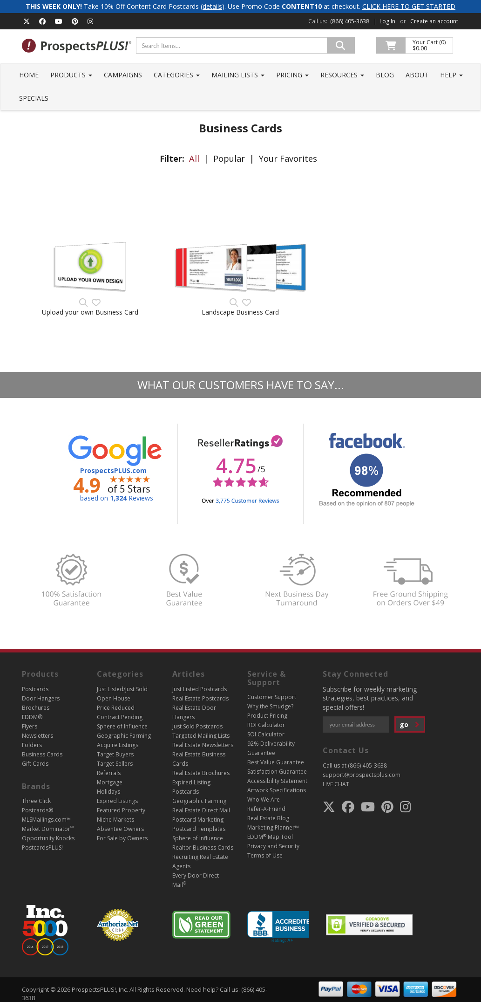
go (410, 724)
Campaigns (123, 74)
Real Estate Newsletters (202, 745)
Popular (229, 158)
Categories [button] (177, 74)
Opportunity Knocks (48, 838)
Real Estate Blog (268, 818)
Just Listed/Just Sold (122, 689)
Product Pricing (267, 716)
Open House (113, 698)
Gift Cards (35, 764)
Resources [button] (342, 74)
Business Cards (42, 754)
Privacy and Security (273, 846)
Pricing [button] (292, 74)
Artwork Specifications (276, 790)
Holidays (108, 792)
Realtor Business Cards (202, 847)
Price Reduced (116, 708)
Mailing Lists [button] (237, 74)
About (417, 74)
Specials (33, 98)
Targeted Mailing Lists (201, 736)
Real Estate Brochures (201, 773)
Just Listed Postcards (199, 689)
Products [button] (71, 74)
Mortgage (109, 782)
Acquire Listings (117, 745)
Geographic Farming (124, 736)
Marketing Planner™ (273, 827)
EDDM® (32, 717)
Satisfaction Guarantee (277, 772)
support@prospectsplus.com (361, 775)
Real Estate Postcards (200, 698)
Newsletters (37, 736)
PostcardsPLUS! (42, 847)
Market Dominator (48, 829)
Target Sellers (115, 764)
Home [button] (29, 74)
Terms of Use (265, 855)
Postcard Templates (198, 829)
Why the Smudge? (270, 706)
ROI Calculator (266, 725)
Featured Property (121, 810)
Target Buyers (115, 754)
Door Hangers (41, 698)
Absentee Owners (120, 829)
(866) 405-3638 (349, 21)
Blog (385, 74)
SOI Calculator (266, 734)
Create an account (434, 21)
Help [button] (451, 74)
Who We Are (263, 799)
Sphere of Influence (122, 726)
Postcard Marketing (198, 820)
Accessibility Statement (277, 781)
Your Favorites (288, 158)
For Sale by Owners (122, 838)
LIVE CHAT (336, 784)
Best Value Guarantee (275, 762)
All (194, 158)
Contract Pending (119, 717)
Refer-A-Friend (266, 809)
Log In (387, 21)
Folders (32, 745)
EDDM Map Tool (270, 837)
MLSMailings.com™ (46, 820)
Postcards (35, 689)
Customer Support (271, 697)
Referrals (109, 773)
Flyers (29, 726)
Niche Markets (115, 820)
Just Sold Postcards (197, 726)
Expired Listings (117, 801)
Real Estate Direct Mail (201, 810)
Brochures (35, 708)
